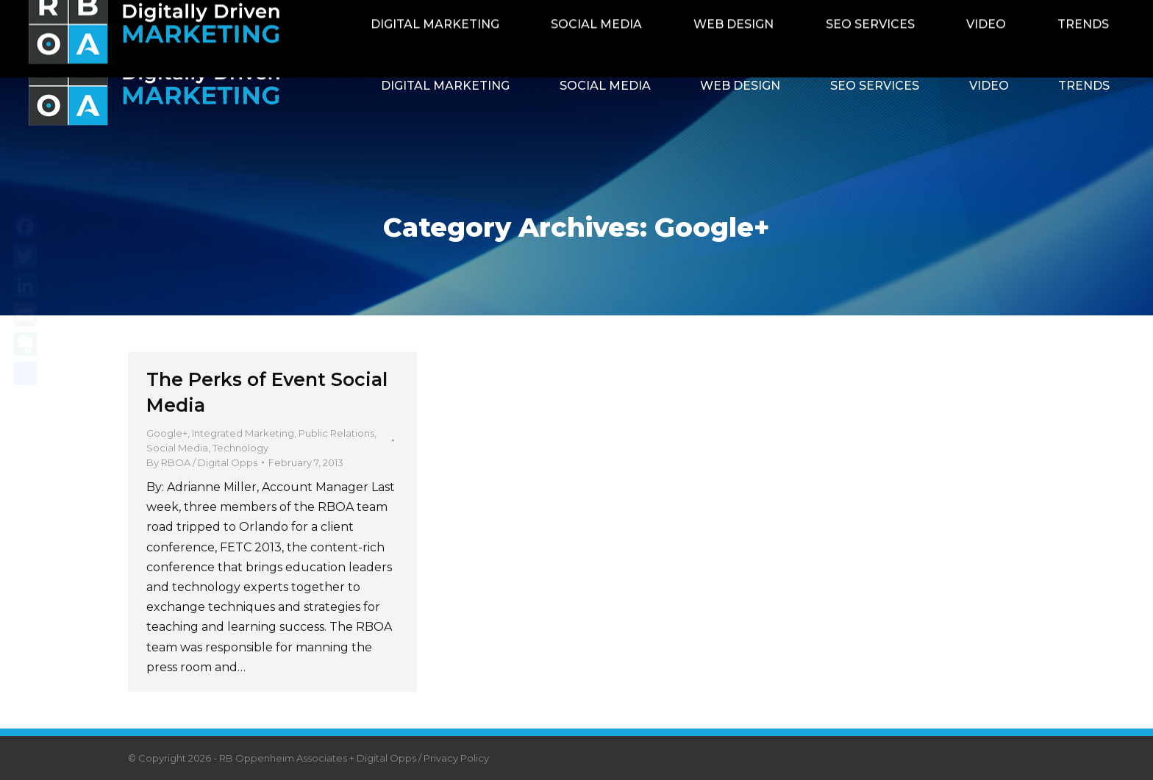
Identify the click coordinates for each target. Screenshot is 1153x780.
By (201, 462)
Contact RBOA (946, 17)
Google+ (167, 433)
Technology (240, 448)
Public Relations (336, 433)
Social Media (177, 448)
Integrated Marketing (243, 433)
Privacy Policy (456, 758)
